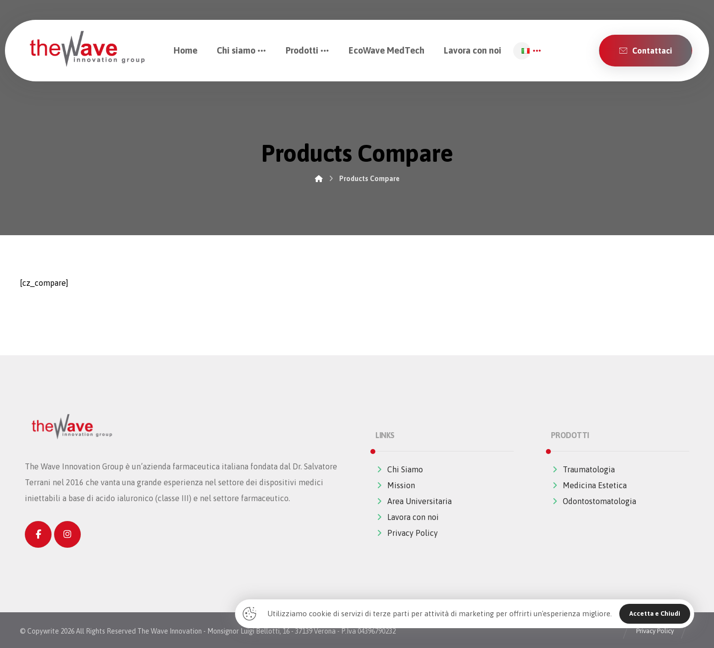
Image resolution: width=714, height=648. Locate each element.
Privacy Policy (406, 532)
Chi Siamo (399, 469)
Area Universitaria (413, 501)
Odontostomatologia (593, 501)
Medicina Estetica (589, 485)
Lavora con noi (407, 517)
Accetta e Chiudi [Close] (654, 613)
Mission (395, 485)
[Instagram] (67, 534)
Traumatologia (583, 469)
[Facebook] (38, 534)
